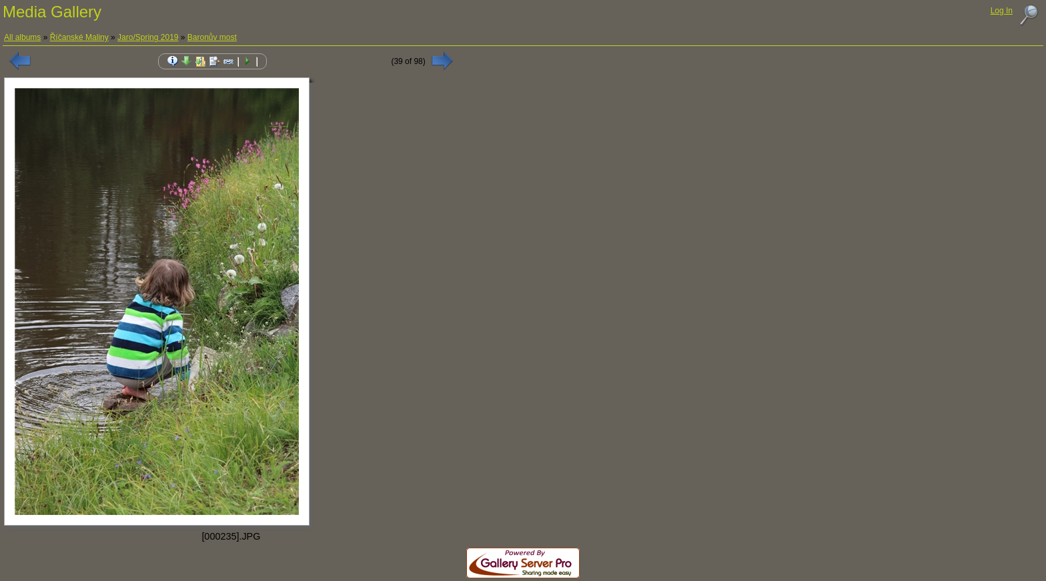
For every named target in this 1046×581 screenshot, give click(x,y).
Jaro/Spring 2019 (147, 37)
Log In (1002, 10)
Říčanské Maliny (79, 37)
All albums (22, 37)
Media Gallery (52, 12)
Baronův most (212, 37)
